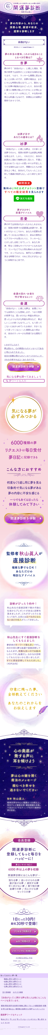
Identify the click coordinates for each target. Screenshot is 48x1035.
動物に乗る (23, 1006)
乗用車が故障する (22, 1009)
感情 (27, 47)
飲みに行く (5, 1019)
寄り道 (5, 1009)
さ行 (32, 47)
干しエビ (13, 1019)
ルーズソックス (39, 1009)
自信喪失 (15, 1006)
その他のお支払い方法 (24, 958)
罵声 (31, 1009)
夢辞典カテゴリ (18, 47)
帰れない (11, 1009)
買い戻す (41, 1019)
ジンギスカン (32, 1019)
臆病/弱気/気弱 (6, 1006)
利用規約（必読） (17, 960)
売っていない (22, 1019)
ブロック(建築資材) (35, 1006)
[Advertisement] (24, 119)
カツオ (7, 1023)
